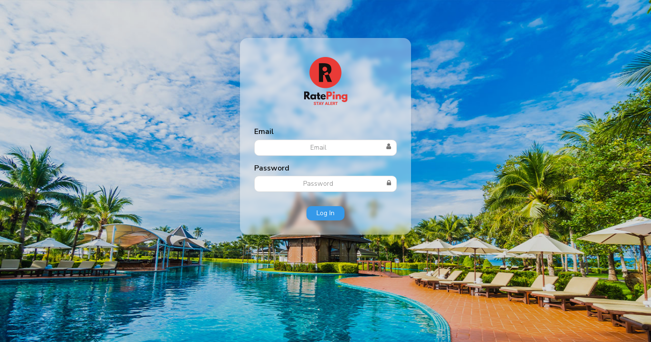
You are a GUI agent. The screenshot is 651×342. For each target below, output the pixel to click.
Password (271, 168)
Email (264, 131)
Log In (325, 213)
